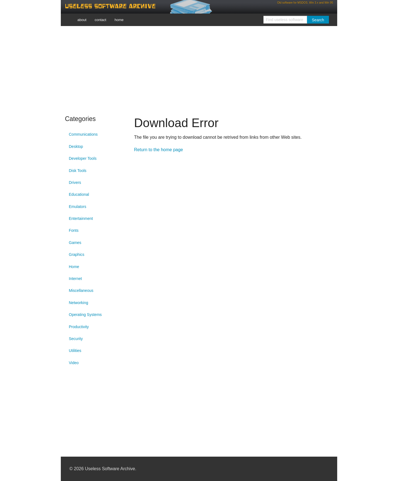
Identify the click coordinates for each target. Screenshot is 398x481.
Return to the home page (158, 149)
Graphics (76, 254)
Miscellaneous (81, 290)
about (82, 20)
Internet (75, 278)
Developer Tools (82, 158)
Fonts (73, 230)
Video (74, 363)
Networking (78, 302)
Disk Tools (78, 170)
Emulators (77, 206)
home (119, 20)
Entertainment (81, 218)
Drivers (75, 182)
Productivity (79, 327)
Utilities (75, 350)
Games (75, 242)
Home (74, 266)
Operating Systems (85, 314)
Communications (83, 134)
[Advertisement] (199, 69)
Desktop (76, 146)
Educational (79, 194)
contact (100, 20)
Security (76, 338)
